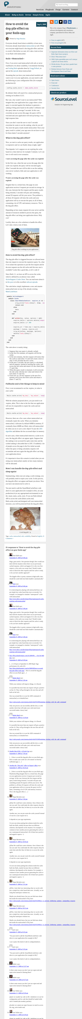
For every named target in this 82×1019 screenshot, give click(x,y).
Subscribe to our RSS (52, 22)
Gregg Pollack (34, 68)
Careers (65, 9)
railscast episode (31, 282)
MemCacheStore (11, 292)
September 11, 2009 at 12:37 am (19, 966)
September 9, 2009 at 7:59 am (18, 753)
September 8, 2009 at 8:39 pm (18, 660)
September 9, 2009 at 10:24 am (18, 768)
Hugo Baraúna (20, 38)
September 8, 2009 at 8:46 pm (18, 558)
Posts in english (56, 40)
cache (11, 536)
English (39, 536)
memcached (30, 46)
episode (15, 71)
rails (22, 536)
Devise (28, 14)
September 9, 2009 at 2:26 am (18, 680)
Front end (54, 83)
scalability (28, 536)
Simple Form (38, 14)
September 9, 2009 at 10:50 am (18, 842)
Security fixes (55, 88)
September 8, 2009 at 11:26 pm (18, 717)
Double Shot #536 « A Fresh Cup (19, 751)
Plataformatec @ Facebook (65, 22)
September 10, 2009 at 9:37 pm (18, 980)
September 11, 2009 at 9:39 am (18, 993)
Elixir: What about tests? (58, 56)
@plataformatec (56, 22)
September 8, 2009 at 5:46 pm (18, 608)
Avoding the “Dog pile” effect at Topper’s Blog (23, 765)
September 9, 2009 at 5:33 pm (18, 949)
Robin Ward (16, 678)
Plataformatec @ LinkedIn (70, 22)
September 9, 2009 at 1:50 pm (18, 799)
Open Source (55, 80)
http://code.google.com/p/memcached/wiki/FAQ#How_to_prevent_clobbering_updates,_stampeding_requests (42, 901)
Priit (14, 584)
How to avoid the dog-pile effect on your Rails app (17, 28)
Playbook (49, 9)
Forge (58, 9)
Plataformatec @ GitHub (61, 22)
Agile (47, 14)
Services (40, 9)
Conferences (55, 85)
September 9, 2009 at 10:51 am (18, 908)
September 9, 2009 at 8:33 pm (18, 932)
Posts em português (57, 43)
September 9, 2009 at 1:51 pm (18, 884)
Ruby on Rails (18, 14)
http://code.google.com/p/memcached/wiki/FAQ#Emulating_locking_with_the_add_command (37, 702)
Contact (74, 9)
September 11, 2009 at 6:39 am (18, 1015)
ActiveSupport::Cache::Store (15, 279)
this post (10, 282)
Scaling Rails (12, 68)
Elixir (7, 14)
